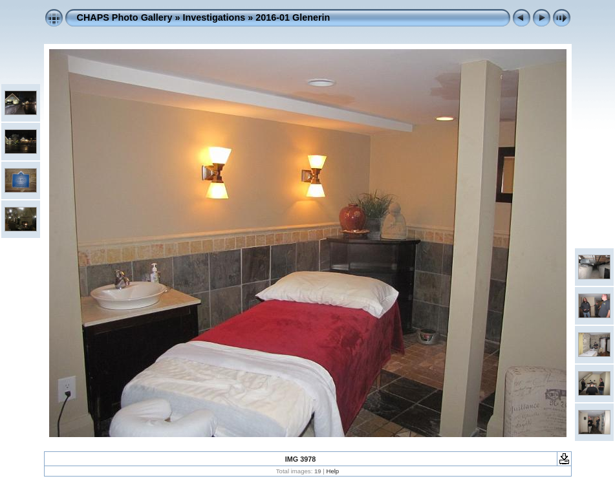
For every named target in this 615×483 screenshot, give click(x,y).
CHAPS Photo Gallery (125, 17)
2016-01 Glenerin (292, 17)
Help (332, 471)
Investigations (213, 17)
